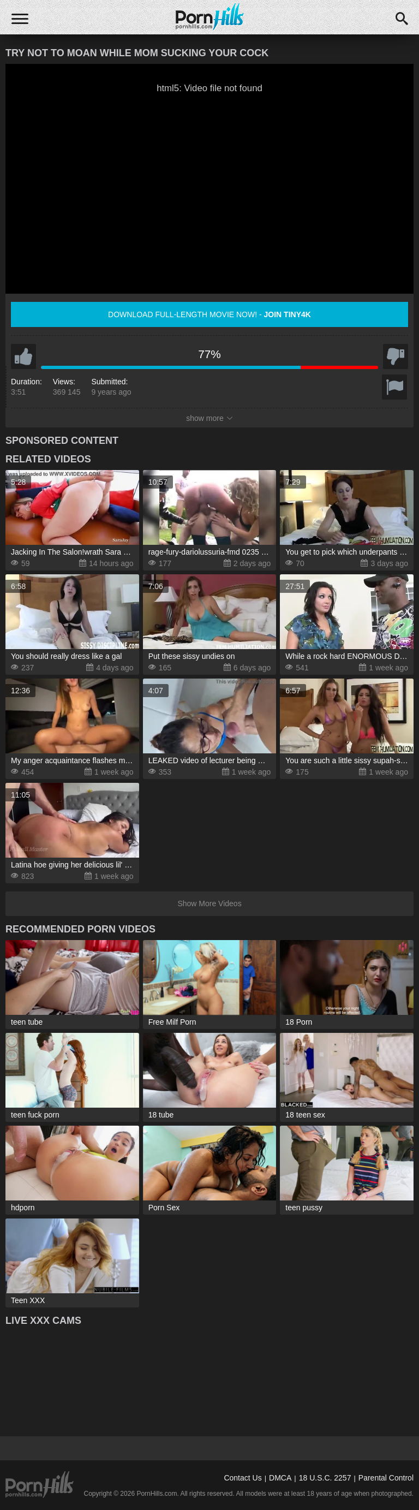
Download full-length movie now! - (209, 314)
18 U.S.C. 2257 (325, 1477)
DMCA (280, 1477)
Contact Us (242, 1477)
